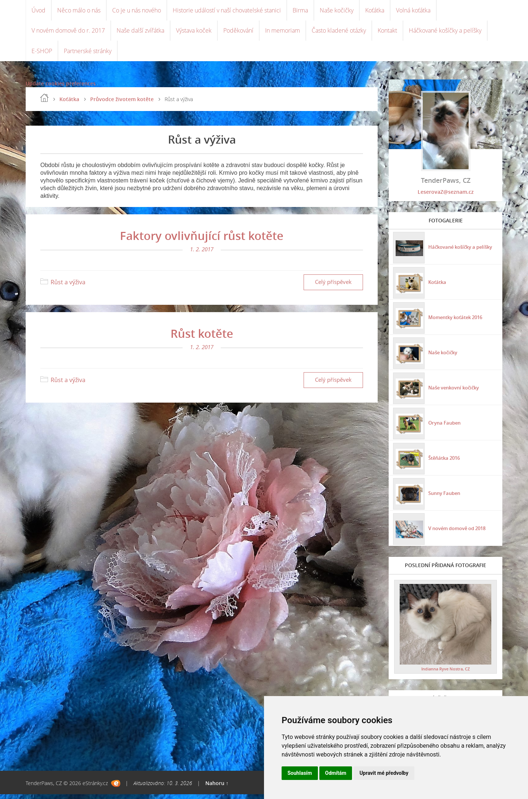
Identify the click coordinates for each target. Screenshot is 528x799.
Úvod (38, 11)
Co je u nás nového (136, 11)
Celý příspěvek (333, 287)
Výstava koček (194, 33)
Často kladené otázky (339, 33)
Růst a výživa (68, 287)
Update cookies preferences (61, 88)
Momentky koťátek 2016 (458, 321)
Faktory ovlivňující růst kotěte (201, 240)
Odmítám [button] (335, 773)
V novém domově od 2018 (460, 532)
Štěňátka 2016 (445, 461)
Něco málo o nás (78, 11)
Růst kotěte (201, 338)
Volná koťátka (413, 11)
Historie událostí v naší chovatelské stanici (227, 11)
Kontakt (387, 33)
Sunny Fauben (445, 496)
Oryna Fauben (445, 426)
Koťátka (374, 11)
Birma (300, 11)
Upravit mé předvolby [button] (383, 773)
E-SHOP (42, 55)
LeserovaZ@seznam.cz (446, 196)
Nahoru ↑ (216, 787)
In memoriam (282, 33)
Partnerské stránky (87, 55)
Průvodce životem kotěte (122, 103)
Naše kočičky (336, 11)
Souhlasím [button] (299, 773)
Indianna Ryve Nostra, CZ (445, 673)
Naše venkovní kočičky (456, 391)
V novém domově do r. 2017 (68, 33)
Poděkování (238, 33)
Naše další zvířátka (140, 33)
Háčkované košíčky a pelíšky (445, 33)
